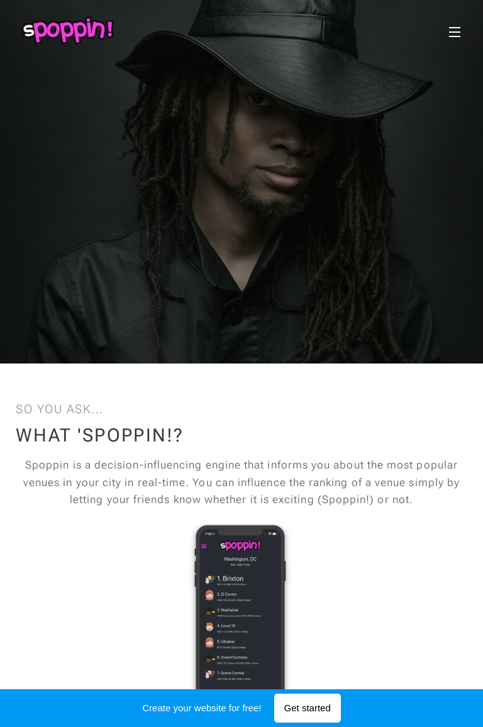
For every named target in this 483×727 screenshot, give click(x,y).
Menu (454, 32)
